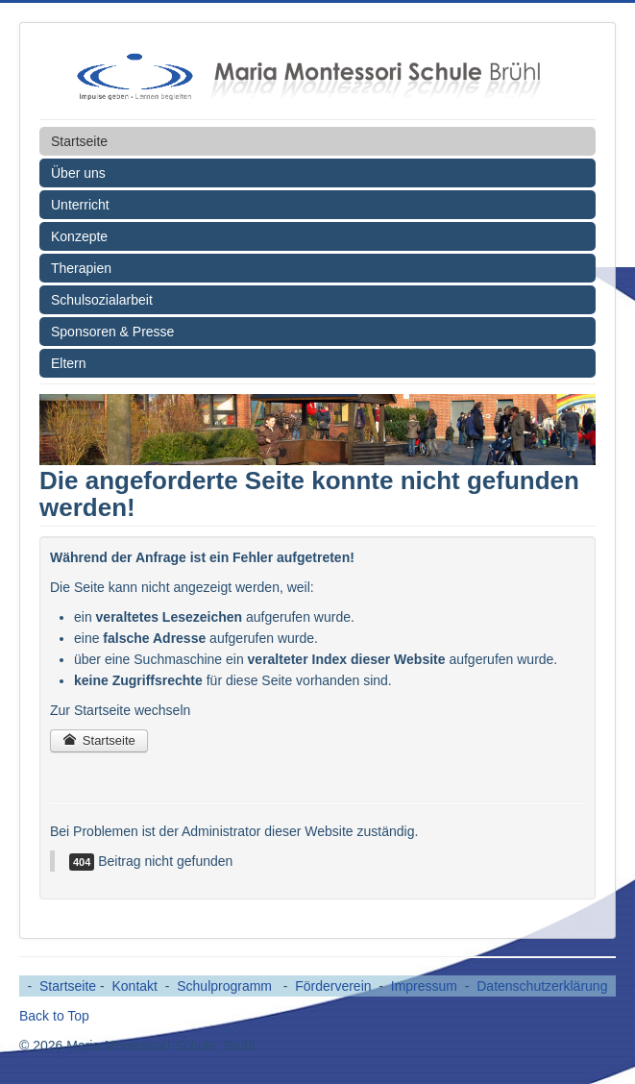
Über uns (78, 173)
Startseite (79, 141)
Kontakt (135, 986)
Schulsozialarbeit (102, 300)
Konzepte (79, 236)
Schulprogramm (226, 986)
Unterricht (80, 204)
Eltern (68, 363)
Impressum (424, 986)
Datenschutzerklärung (541, 986)
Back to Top (54, 1015)
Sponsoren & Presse (112, 331)
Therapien (81, 268)
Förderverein (333, 986)
